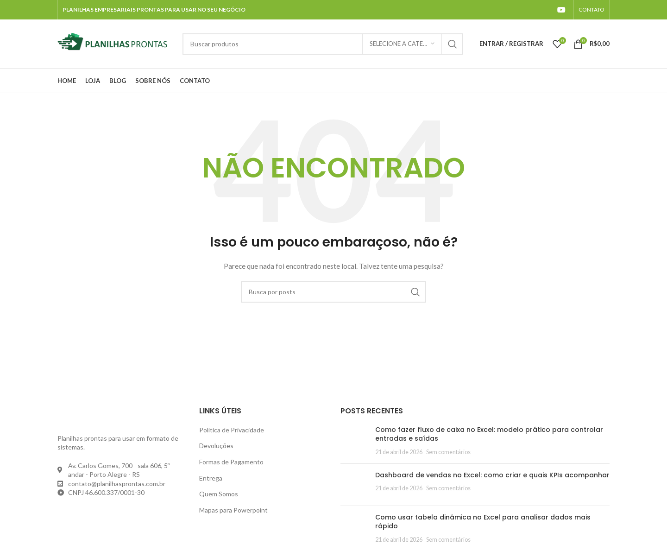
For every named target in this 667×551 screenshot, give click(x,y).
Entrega (210, 478)
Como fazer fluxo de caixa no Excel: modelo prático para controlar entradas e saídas (489, 434)
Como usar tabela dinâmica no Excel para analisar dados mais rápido (483, 522)
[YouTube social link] (561, 10)
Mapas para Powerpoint (233, 510)
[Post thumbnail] (354, 440)
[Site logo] (115, 43)
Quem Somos (218, 494)
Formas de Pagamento (231, 462)
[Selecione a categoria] (402, 44)
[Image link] (108, 416)
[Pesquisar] (322, 44)
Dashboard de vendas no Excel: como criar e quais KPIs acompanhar (492, 475)
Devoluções (216, 446)
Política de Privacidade (231, 430)
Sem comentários (448, 452)
